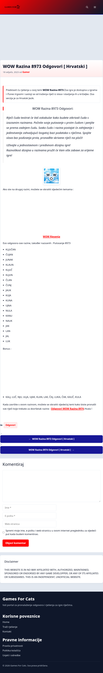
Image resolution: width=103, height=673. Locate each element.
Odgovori (10, 425)
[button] (87, 7)
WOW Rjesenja (51, 236)
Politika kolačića (11, 650)
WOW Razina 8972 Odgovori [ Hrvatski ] (53, 438)
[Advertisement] (51, 36)
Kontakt (7, 631)
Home (6, 622)
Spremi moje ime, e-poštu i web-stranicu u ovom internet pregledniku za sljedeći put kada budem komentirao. (51, 532)
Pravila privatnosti (13, 645)
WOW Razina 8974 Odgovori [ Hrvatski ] (50, 449)
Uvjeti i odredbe (11, 655)
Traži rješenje (10, 626)
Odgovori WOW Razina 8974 (67, 408)
